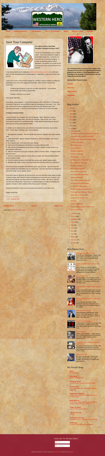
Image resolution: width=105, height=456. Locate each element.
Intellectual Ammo (20, 31)
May (72, 231)
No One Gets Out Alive (78, 168)
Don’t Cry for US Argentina (84, 321)
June (72, 228)
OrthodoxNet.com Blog (77, 393)
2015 (71, 117)
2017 (71, 111)
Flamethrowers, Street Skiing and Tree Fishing (85, 133)
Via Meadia (73, 423)
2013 (71, 123)
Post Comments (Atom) (19, 210)
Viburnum (70, 87)
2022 (71, 108)
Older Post (58, 206)
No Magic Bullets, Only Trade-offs (81, 160)
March (73, 237)
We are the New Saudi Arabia (80, 174)
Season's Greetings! (77, 154)
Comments (59, 445)
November (74, 213)
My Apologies (73, 373)
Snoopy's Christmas (77, 151)
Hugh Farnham (72, 91)
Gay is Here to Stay (82, 276)
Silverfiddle (71, 95)
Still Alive (72, 414)
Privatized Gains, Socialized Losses (81, 189)
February (74, 240)
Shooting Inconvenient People (80, 183)
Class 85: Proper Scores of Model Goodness (82, 383)
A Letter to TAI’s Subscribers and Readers (82, 424)
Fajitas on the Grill (81, 354)
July (72, 225)
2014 (71, 120)
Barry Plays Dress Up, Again (79, 195)
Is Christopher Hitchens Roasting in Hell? (83, 139)
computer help (15, 199)
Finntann (70, 84)
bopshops (57, 452)
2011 (71, 128)
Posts (57, 442)
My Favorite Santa (76, 145)
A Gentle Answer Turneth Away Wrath (82, 136)
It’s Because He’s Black (83, 310)
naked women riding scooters (38, 72)
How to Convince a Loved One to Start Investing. (84, 419)
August (73, 222)
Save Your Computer (77, 142)
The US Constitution (52, 31)
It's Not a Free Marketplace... (79, 186)
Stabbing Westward (77, 177)
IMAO (71, 371)
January (73, 243)
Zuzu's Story (74, 157)
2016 (71, 114)
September (74, 219)
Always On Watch (75, 407)
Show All (99, 427)
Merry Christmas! (76, 148)
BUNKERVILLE (74, 400)
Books (66, 31)
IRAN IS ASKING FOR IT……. (78, 378)
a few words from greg (77, 418)
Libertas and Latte (75, 412)
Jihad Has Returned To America (79, 409)
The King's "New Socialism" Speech (81, 192)
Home (8, 31)
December (74, 131)
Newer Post (9, 206)
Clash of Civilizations (77, 204)
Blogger (71, 452)
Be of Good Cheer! (76, 166)
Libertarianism (36, 31)
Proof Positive (74, 386)
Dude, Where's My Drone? (79, 171)
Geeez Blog (73, 376)
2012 (71, 125)
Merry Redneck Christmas (79, 163)
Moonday (73, 201)
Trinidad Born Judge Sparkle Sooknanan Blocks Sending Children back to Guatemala (83, 403)
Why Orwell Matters (77, 209)
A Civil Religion (80, 331)
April (72, 234)
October (73, 216)
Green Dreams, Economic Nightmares (82, 207)
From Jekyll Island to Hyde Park (80, 180)
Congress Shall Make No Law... (85, 253)
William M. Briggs (75, 381)
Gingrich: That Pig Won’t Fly (79, 198)
